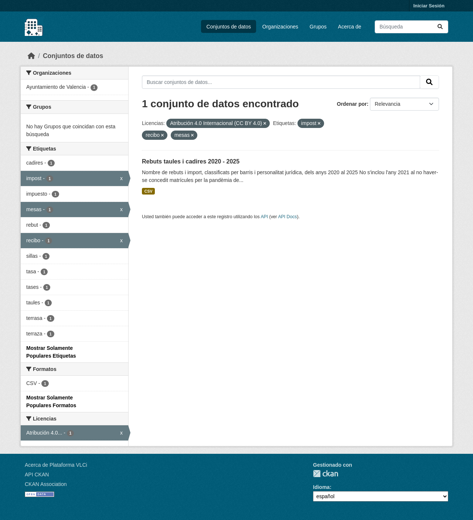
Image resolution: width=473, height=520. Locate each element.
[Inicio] (31, 56)
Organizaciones (280, 27)
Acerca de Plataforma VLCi (56, 465)
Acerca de (349, 27)
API (264, 216)
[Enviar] (440, 26)
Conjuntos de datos (228, 27)
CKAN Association (46, 484)
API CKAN (37, 474)
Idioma (321, 487)
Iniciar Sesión (429, 6)
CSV (148, 191)
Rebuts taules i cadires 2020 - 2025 (190, 161)
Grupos (318, 27)
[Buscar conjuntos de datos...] (411, 26)
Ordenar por (352, 104)
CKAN (325, 473)
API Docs (287, 216)
